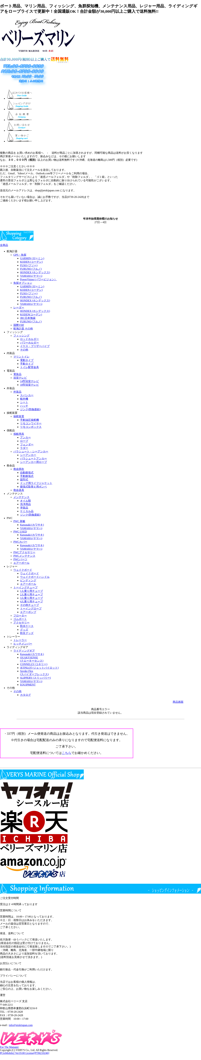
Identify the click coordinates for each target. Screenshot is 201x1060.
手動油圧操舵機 (29, 419)
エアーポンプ (28, 612)
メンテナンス (21, 497)
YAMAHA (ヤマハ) (31, 275)
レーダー (18, 307)
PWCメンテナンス (24, 555)
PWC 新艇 (19, 521)
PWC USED (20, 531)
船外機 (24, 398)
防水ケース (27, 626)
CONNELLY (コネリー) (33, 664)
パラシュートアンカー (33, 458)
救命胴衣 (18, 469)
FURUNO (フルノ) (31, 268)
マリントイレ (21, 356)
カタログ (25, 694)
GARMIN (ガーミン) (32, 258)
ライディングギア (24, 650)
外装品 (17, 391)
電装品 (17, 374)
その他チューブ (29, 605)
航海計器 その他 (23, 328)
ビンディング (28, 580)
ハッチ (24, 405)
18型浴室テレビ (29, 384)
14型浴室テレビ (29, 381)
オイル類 (25, 500)
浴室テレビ (20, 377)
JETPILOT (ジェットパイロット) (39, 667)
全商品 (4, 245)
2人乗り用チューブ (31, 594)
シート (24, 402)
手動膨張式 (27, 476)
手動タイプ (27, 363)
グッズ (24, 629)
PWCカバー (20, 541)
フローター (20, 615)
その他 (24, 349)
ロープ (24, 441)
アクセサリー (21, 622)
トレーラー (20, 640)
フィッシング (21, 335)
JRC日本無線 (28, 318)
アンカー (25, 437)
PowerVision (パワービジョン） (38, 279)
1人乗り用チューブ (31, 591)
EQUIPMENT (28, 684)
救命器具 (18, 490)
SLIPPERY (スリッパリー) (35, 677)
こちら (66, 753)
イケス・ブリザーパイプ (35, 346)
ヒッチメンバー (22, 643)
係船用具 (18, 433)
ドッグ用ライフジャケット (36, 483)
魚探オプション (22, 282)
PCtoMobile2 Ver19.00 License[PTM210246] (24, 1053)
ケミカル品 (27, 511)
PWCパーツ (20, 559)
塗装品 (24, 507)
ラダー (24, 448)
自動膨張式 (27, 472)
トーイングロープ (31, 608)
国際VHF (18, 325)
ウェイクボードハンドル (35, 576)
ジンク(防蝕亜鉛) (30, 409)
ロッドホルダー (29, 339)
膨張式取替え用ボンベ (33, 486)
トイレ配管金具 (29, 367)
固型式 (24, 479)
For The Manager (9, 1047)
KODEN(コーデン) (31, 314)
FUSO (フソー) (29, 265)
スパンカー (27, 395)
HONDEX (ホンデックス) (35, 272)
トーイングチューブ (25, 587)
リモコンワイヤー (31, 423)
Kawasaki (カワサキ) (32, 524)
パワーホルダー (29, 342)
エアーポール (21, 562)
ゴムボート (20, 619)
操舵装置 (18, 416)
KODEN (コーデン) (31, 261)
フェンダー (27, 444)
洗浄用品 (25, 504)
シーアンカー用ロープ (33, 462)
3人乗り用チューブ (31, 598)
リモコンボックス (31, 426)
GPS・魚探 (19, 254)
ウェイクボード (22, 569)
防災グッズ (27, 633)
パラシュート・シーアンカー (30, 451)
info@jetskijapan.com (20, 1025)
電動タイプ (27, 360)
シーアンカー (28, 455)
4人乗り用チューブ (31, 601)
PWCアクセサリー (24, 552)
